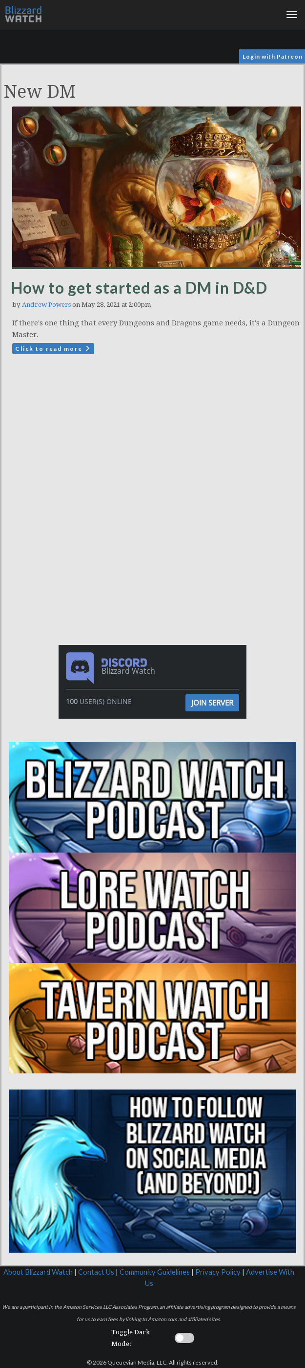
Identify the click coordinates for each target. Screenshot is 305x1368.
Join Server (212, 702)
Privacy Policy (218, 1272)
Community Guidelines (155, 1272)
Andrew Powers (46, 304)
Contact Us (96, 1272)
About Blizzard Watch (38, 1272)
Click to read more (53, 348)
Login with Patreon (273, 56)
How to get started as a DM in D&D (139, 287)
